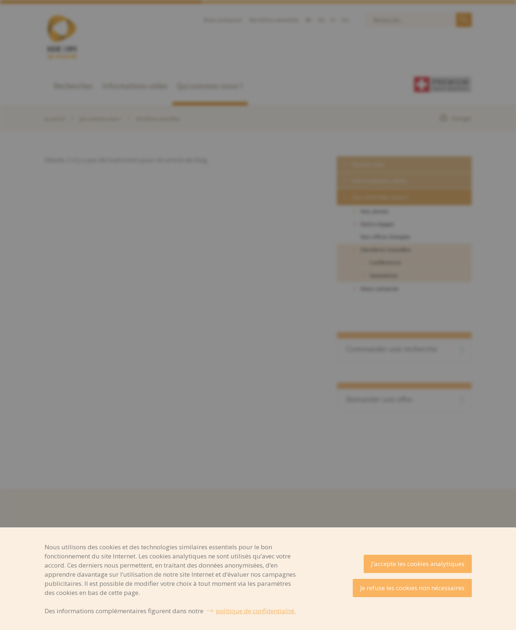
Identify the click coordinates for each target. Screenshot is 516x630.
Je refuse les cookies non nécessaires (412, 588)
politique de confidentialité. (256, 611)
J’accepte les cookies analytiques (418, 564)
